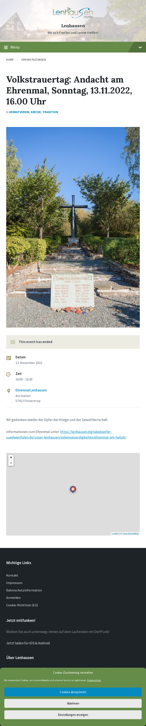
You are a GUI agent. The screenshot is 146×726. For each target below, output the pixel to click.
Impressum (14, 583)
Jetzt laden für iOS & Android (28, 643)
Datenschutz (94, 680)
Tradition (50, 112)
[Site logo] (73, 18)
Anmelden (13, 598)
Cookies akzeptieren (73, 692)
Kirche (36, 112)
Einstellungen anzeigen (73, 715)
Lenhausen (73, 26)
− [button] (11, 463)
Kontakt (12, 575)
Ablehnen (73, 703)
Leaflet (115, 533)
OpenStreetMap (131, 533)
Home (10, 59)
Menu (73, 47)
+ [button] (11, 457)
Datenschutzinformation (24, 590)
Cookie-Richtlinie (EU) (22, 605)
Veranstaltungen (33, 59)
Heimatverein (19, 112)
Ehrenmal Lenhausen (31, 390)
